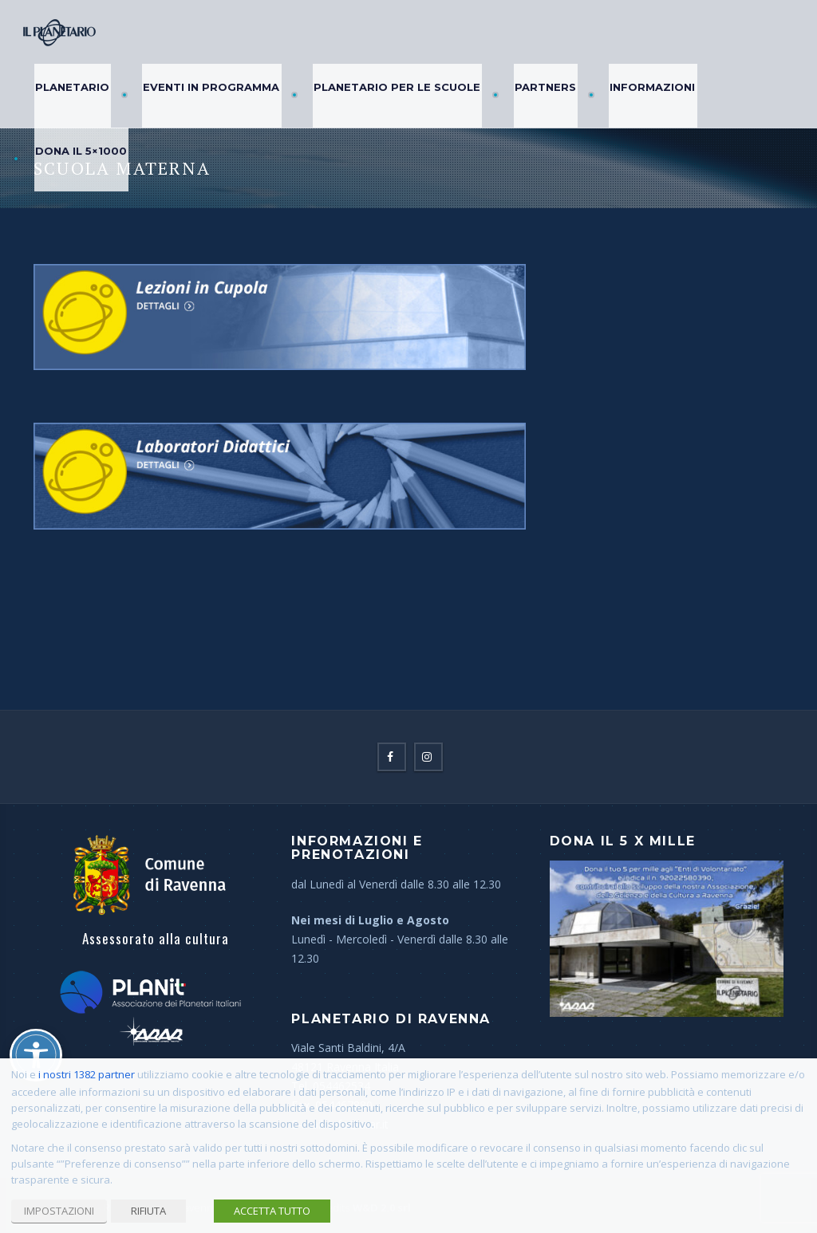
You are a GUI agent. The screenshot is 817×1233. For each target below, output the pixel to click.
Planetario (94, 95)
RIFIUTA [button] (148, 1210)
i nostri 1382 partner (86, 1074)
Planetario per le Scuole (401, 95)
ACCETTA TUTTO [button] (272, 1210)
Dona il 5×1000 (751, 95)
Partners (539, 95)
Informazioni (638, 95)
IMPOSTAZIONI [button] (59, 1210)
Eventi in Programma (224, 95)
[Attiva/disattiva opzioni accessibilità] (37, 1053)
